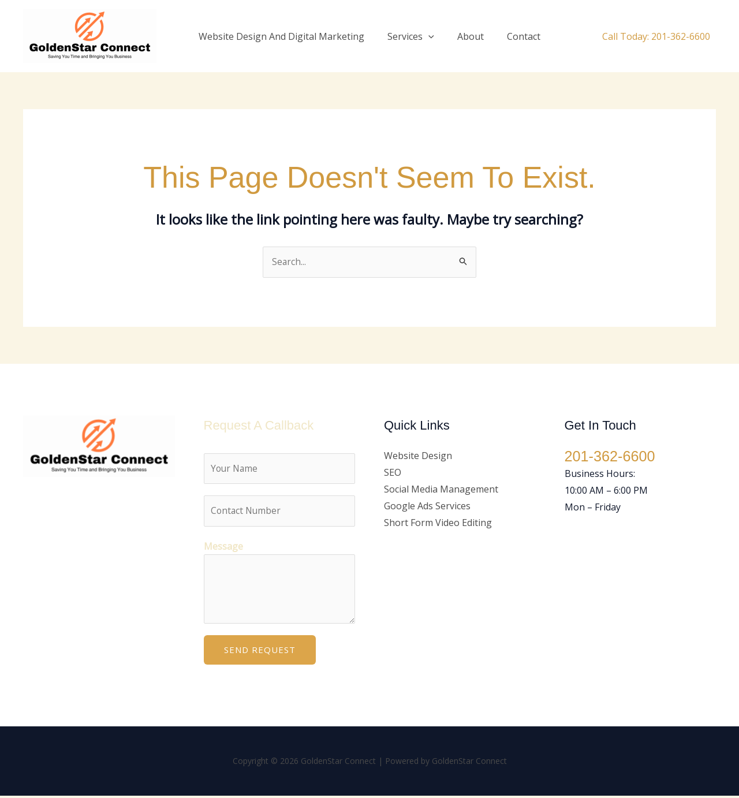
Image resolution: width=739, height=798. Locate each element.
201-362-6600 (611, 456)
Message (223, 548)
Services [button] (413, 36)
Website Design (418, 456)
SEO (392, 473)
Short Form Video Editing (438, 522)
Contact (516, 36)
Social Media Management (441, 489)
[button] (430, 36)
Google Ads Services (427, 505)
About (468, 36)
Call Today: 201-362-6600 (656, 36)
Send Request (260, 652)
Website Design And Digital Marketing (288, 36)
